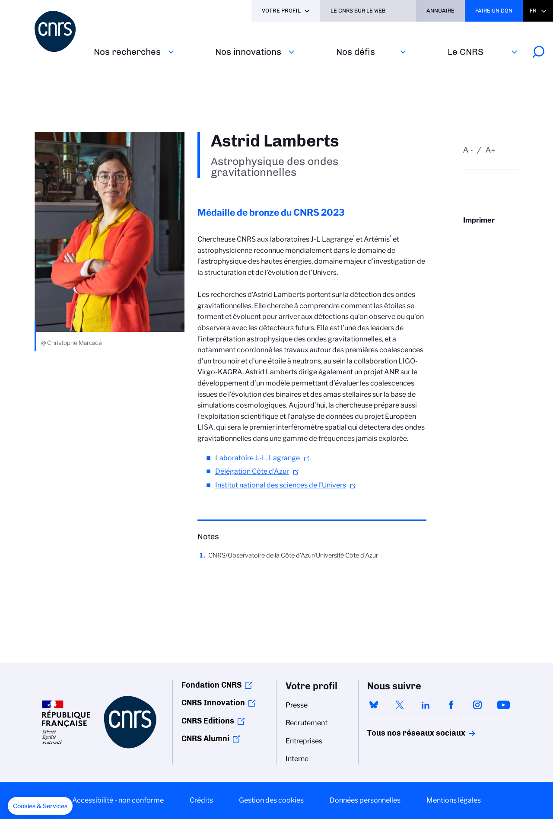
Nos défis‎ (355, 51)
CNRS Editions (207, 721)
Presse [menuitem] (297, 705)
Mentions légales (453, 800)
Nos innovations (248, 51)
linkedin (425, 705)
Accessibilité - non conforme (118, 800)
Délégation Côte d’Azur (252, 471)
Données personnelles (365, 800)
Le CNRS (465, 51)
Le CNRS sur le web (358, 10)
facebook (451, 705)
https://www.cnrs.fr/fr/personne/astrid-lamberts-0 (490, 237)
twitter (399, 705)
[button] (40, 806)
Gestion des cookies (271, 800)
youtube (503, 705)
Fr (533, 10)
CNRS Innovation (213, 702)
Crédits (201, 800)
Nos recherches (127, 51)
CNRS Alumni (205, 738)
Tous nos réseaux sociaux (401, 733)
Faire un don (493, 10)
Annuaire (440, 10)
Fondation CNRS (211, 685)
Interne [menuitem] (297, 759)
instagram (477, 705)
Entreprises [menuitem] (304, 741)
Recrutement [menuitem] (306, 723)
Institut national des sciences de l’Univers (280, 485)
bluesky (373, 705)
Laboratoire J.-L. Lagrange (257, 458)
